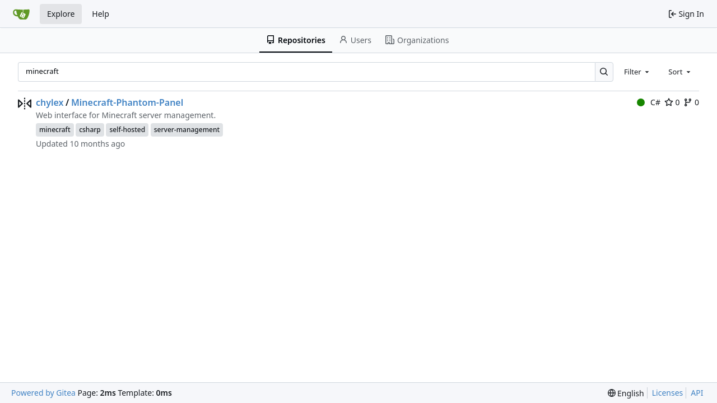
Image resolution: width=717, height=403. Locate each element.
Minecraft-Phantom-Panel (127, 102)
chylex (50, 102)
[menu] (626, 393)
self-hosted (127, 129)
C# (648, 102)
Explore (61, 13)
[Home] (21, 14)
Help (100, 13)
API (697, 392)
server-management (187, 129)
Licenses (667, 392)
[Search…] (604, 72)
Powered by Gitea (43, 392)
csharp (90, 129)
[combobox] (637, 71)
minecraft (55, 129)
